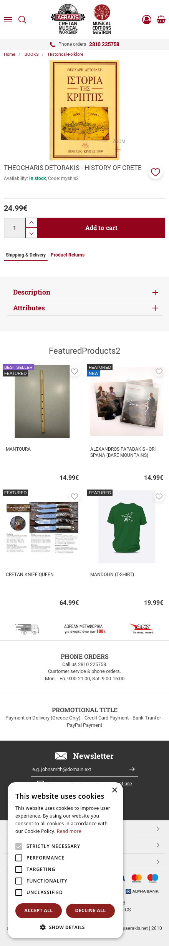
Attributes (29, 307)
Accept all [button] (39, 910)
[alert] (65, 860)
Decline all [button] (90, 910)
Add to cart (101, 227)
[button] (155, 171)
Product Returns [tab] (67, 255)
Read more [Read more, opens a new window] (69, 831)
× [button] (114, 790)
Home (9, 54)
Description (31, 292)
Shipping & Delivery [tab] (26, 255)
